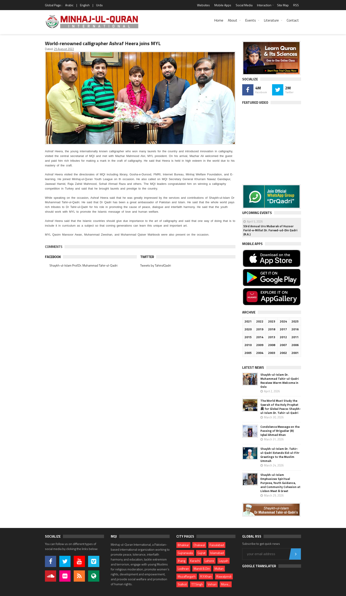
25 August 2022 (64, 49)
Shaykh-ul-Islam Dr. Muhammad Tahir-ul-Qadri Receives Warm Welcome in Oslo (279, 381)
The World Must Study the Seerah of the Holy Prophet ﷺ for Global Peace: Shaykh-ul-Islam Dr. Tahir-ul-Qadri (280, 407)
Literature (271, 20)
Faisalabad (217, 545)
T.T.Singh (197, 584)
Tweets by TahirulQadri (155, 265)
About (232, 20)
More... (225, 584)
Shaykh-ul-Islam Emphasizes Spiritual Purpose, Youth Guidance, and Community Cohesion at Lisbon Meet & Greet (280, 483)
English (85, 5)
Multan (219, 568)
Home (218, 20)
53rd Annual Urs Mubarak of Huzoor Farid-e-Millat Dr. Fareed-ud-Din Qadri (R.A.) (270, 230)
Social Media (244, 5)
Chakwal (199, 545)
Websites (203, 5)
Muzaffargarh (186, 576)
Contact (293, 20)
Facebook (53, 256)
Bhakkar (183, 545)
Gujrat (201, 552)
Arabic (69, 5)
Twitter (147, 256)
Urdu (99, 5)
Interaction (264, 5)
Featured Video (255, 102)
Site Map (283, 5)
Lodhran (183, 568)
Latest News (253, 367)
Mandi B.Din (202, 568)
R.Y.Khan (206, 576)
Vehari (212, 584)
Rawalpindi (223, 576)
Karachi (195, 560)
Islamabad (217, 552)
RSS (296, 5)
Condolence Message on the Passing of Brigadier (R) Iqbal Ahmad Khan (279, 431)
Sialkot (182, 584)
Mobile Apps (222, 5)
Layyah (223, 560)
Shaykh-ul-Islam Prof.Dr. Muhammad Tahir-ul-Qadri (83, 265)
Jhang (181, 560)
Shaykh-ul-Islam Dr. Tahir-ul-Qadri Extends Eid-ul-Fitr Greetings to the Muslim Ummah (279, 455)
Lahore (209, 560)
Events (250, 20)
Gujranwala (185, 552)
